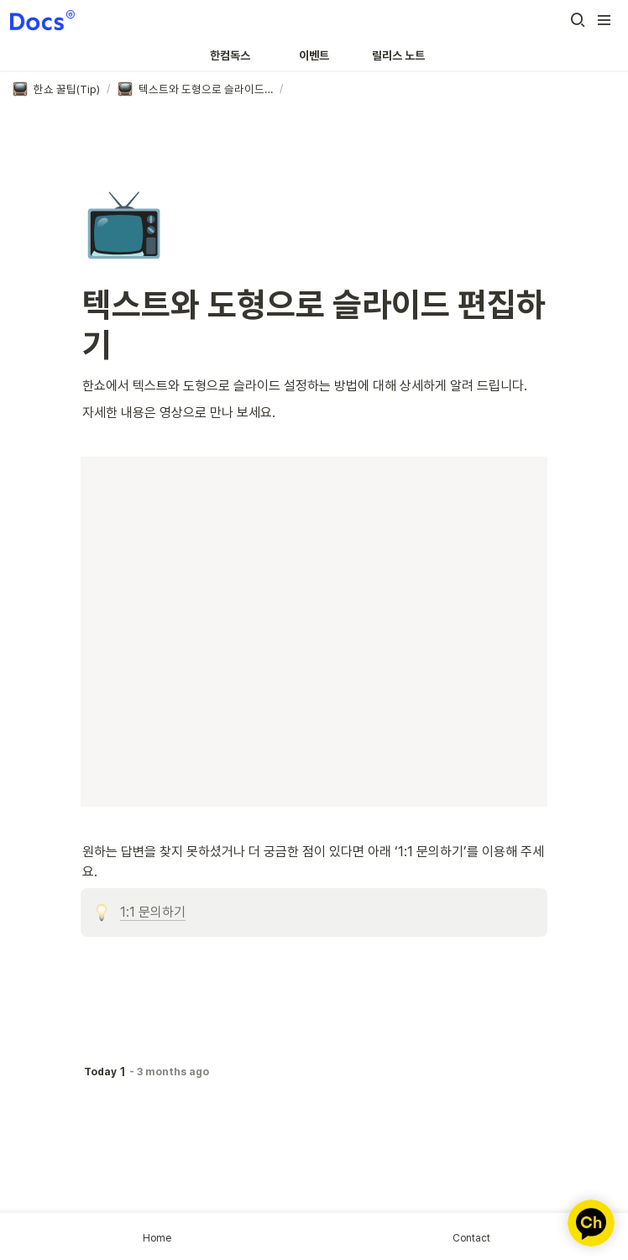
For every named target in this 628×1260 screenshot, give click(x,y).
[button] (577, 20)
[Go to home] (42, 20)
